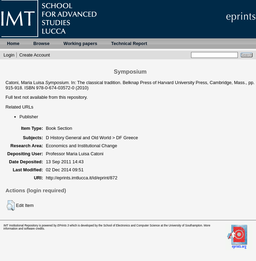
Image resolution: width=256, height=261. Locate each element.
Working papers (80, 43)
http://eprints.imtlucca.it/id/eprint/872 (81, 177)
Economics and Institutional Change (81, 145)
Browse (42, 43)
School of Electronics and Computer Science (131, 225)
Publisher (29, 116)
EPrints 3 (63, 225)
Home (13, 43)
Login (8, 55)
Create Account (34, 55)
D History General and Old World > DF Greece (92, 137)
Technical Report (129, 43)
